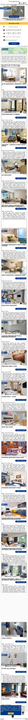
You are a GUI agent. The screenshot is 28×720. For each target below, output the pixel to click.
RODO (2, 711)
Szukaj (14, 43)
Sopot (3, 70)
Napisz (27, 719)
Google (19, 706)
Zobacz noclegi (21, 87)
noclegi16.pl (14, 1)
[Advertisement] (14, 607)
